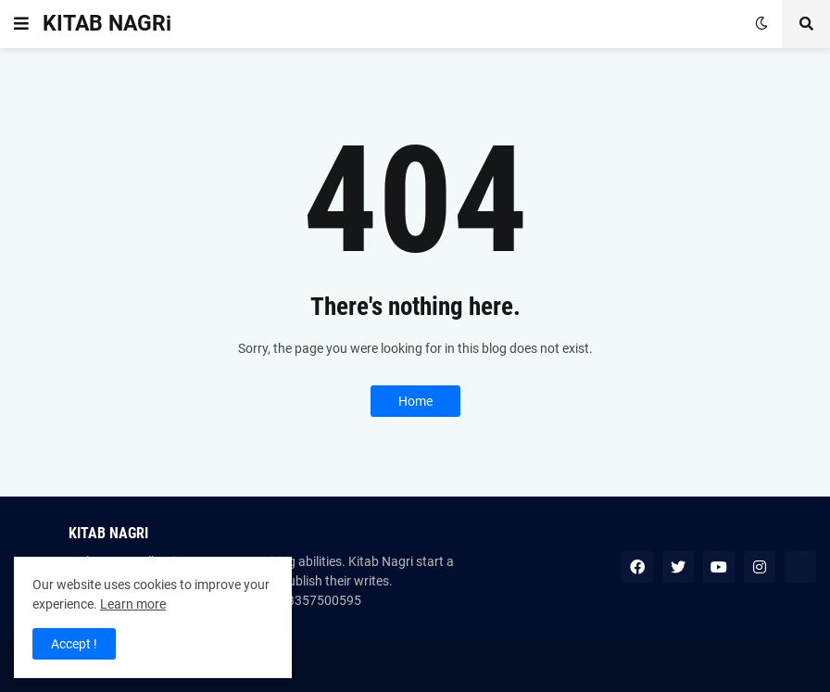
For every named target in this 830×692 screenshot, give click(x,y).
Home (415, 401)
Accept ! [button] (74, 643)
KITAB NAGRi (107, 23)
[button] (21, 24)
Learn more (133, 604)
